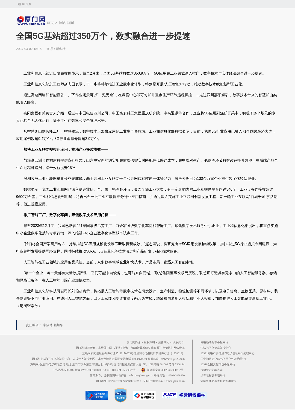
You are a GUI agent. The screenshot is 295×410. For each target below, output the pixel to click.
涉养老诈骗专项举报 (213, 375)
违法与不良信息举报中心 (216, 347)
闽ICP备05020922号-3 (125, 370)
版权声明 (149, 342)
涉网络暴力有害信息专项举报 (218, 381)
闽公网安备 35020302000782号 (162, 370)
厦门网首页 (24, 4)
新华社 (61, 49)
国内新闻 (66, 23)
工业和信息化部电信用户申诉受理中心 (224, 359)
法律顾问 (163, 342)
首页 (50, 23)
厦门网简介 (134, 342)
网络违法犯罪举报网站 (214, 342)
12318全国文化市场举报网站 (218, 364)
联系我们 (177, 342)
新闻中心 (31, 20)
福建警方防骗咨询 (212, 370)
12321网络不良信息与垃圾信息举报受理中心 (227, 353)
